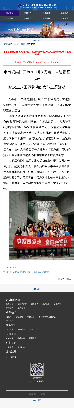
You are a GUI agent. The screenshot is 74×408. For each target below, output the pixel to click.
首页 (23, 44)
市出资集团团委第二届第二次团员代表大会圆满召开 (31, 272)
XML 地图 (37, 289)
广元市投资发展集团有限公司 (37, 6)
